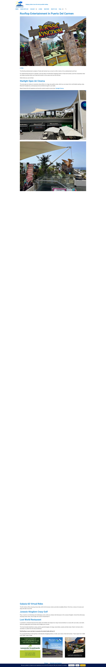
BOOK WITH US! (24, 9)
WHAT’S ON (54, 9)
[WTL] (52, 657)
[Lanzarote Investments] (30, 657)
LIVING (40, 9)
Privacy (46, 663)
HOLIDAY (32, 9)
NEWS (16, 9)
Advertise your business (56, 663)
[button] (66, 9)
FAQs (60, 9)
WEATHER (46, 9)
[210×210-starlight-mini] (75, 657)
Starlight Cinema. (60, 88)
